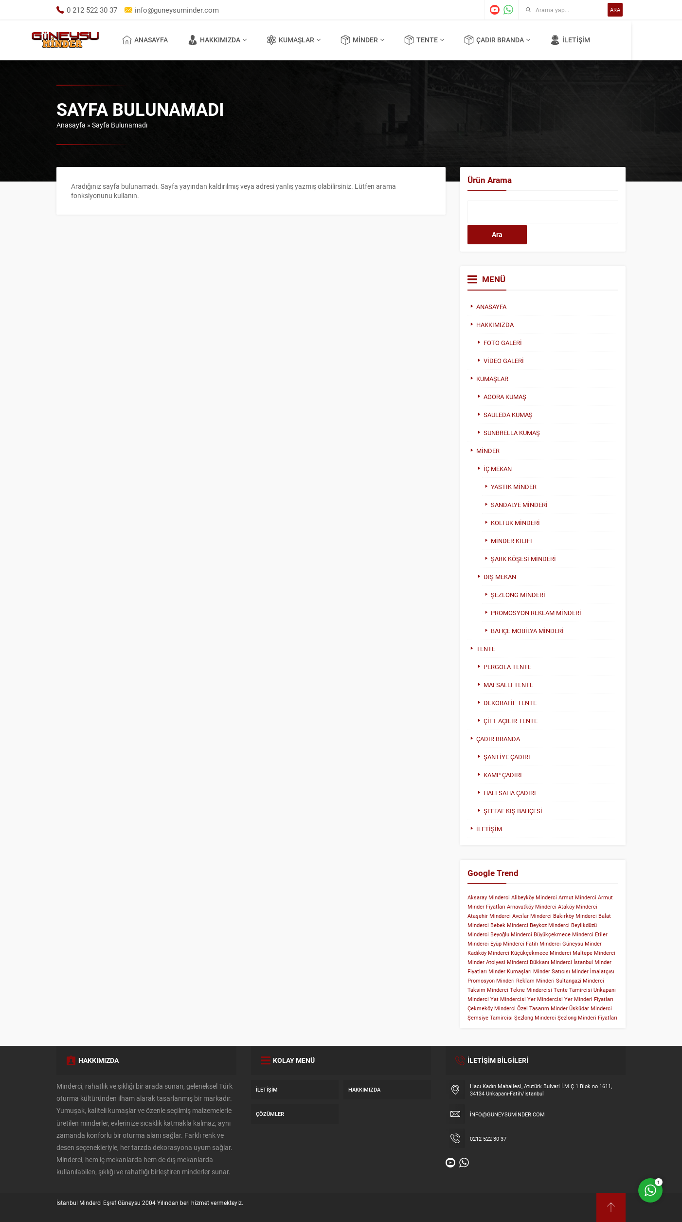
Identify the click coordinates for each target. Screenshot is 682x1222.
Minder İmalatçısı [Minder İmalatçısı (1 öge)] (593, 971)
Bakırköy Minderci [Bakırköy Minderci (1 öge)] (575, 915)
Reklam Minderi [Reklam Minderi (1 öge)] (535, 980)
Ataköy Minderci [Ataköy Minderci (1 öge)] (577, 906)
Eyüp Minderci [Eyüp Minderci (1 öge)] (507, 943)
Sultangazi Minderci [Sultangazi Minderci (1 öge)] (580, 980)
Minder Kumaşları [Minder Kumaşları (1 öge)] (510, 971)
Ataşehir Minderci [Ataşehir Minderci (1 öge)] (489, 915)
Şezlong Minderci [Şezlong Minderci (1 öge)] (535, 1017)
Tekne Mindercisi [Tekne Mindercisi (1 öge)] (531, 989)
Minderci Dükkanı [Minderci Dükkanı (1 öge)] (528, 962)
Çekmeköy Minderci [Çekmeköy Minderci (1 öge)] (491, 1008)
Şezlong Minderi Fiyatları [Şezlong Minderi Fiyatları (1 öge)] (587, 1017)
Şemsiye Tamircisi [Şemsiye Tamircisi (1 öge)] (490, 1017)
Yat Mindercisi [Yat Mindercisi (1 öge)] (508, 999)
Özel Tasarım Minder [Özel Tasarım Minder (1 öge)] (542, 1008)
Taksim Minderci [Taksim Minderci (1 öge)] (487, 989)
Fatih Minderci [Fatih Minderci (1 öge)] (543, 943)
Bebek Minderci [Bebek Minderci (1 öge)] (509, 925)
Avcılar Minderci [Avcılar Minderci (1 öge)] (532, 915)
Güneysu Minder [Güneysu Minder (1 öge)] (582, 943)
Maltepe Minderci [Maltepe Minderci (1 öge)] (594, 952)
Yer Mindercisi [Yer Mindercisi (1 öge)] (545, 999)
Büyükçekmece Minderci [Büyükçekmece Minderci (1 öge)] (563, 934)
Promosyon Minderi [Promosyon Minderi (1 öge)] (491, 980)
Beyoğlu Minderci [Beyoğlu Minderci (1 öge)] (511, 934)
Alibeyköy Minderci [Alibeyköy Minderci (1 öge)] (534, 897)
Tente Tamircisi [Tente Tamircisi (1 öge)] (573, 989)
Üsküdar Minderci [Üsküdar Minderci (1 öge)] (590, 1008)
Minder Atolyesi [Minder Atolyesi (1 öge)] (486, 962)
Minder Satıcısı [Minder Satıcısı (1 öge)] (551, 971)
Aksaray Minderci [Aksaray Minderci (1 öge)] (488, 897)
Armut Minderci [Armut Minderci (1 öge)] (577, 897)
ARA (615, 9)
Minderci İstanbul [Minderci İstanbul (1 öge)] (572, 962)
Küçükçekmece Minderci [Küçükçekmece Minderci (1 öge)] (541, 952)
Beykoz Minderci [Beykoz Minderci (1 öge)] (550, 925)
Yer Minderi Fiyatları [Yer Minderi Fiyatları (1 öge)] (588, 999)
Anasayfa (71, 124)
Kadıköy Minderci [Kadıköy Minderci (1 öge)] (488, 952)
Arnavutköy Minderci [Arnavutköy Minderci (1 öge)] (531, 906)
